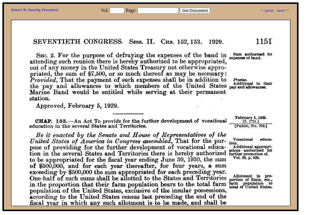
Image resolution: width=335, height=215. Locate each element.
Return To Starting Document (34, 9)
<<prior (266, 10)
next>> (283, 10)
